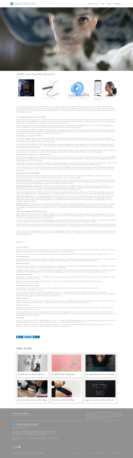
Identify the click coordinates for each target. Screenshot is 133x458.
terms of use (101, 453)
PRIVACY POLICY (89, 453)
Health (109, 4)
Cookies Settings (114, 453)
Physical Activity (93, 4)
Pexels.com (25, 438)
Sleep (102, 4)
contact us (78, 453)
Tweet (29, 337)
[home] (24, 3)
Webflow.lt (41, 453)
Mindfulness (118, 4)
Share (21, 337)
